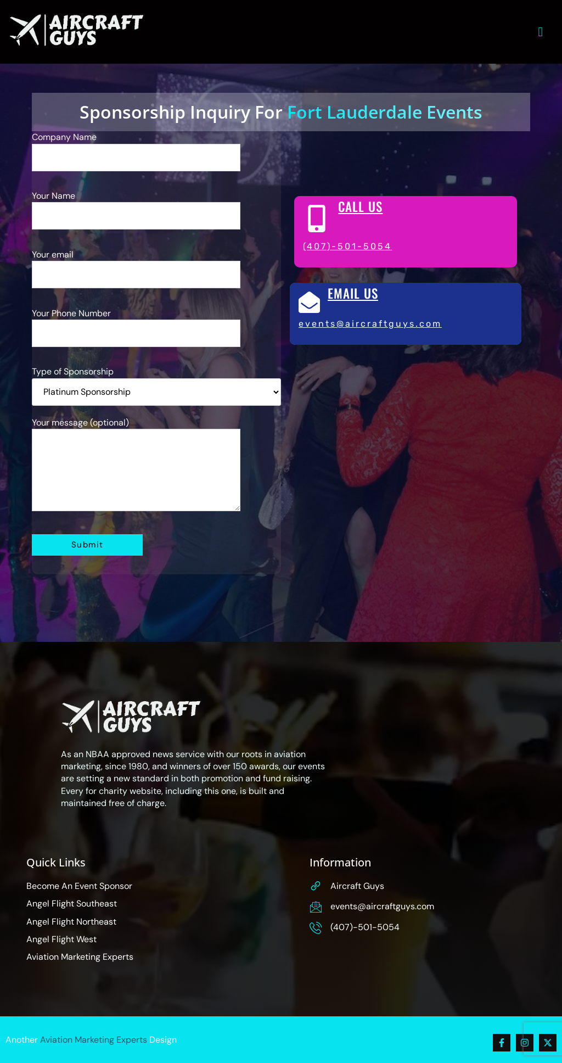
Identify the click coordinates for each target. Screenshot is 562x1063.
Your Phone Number (136, 332)
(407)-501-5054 (347, 247)
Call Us (360, 207)
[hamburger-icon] (541, 31)
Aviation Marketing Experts (93, 1039)
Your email (136, 274)
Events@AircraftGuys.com (370, 323)
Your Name (136, 216)
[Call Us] (316, 219)
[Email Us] (309, 303)
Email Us (353, 293)
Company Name (136, 157)
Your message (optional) (136, 472)
